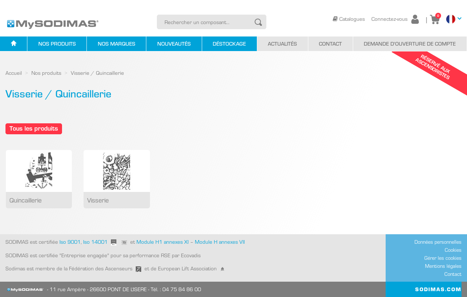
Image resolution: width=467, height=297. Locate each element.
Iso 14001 (95, 241)
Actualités (282, 43)
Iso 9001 (69, 241)
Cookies (453, 250)
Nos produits (57, 43)
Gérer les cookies (443, 258)
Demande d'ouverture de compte (410, 43)
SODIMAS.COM (438, 289)
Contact (330, 43)
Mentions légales (443, 266)
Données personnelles (438, 242)
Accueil (13, 72)
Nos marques (116, 43)
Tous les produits (33, 128)
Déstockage (229, 43)
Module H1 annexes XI (162, 241)
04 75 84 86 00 (181, 289)
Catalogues (349, 18)
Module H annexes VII (220, 241)
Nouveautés (174, 43)
